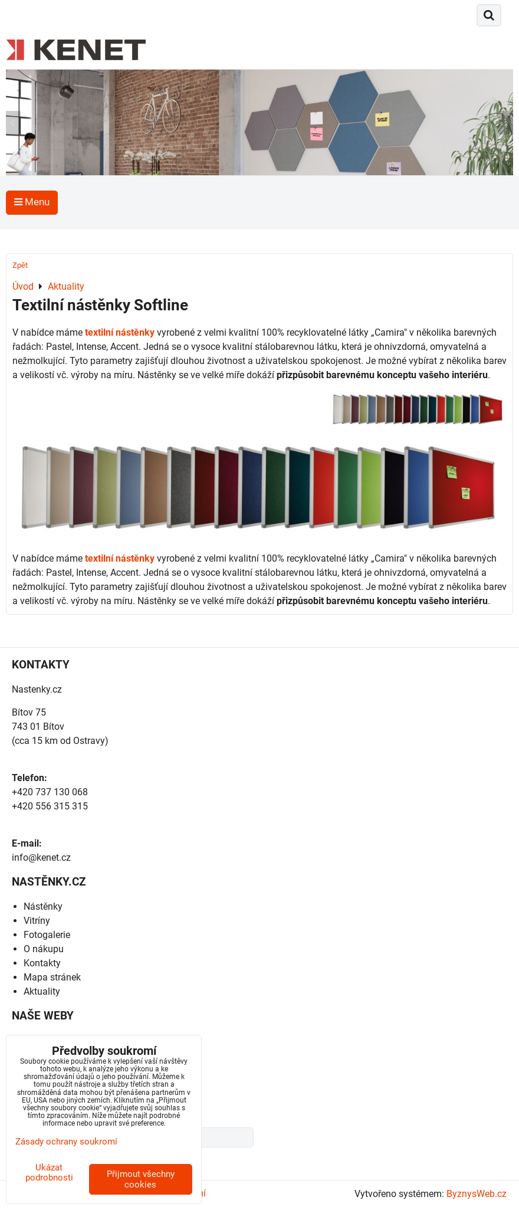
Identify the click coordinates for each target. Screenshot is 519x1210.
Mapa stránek (52, 977)
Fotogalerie (47, 934)
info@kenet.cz (41, 857)
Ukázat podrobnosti (49, 1172)
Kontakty (42, 963)
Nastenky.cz (37, 689)
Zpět (20, 265)
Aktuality (42, 991)
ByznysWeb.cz (476, 1193)
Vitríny (37, 920)
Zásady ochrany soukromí (66, 1141)
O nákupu (44, 949)
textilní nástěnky (120, 332)
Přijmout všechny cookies (141, 1179)
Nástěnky (43, 906)
